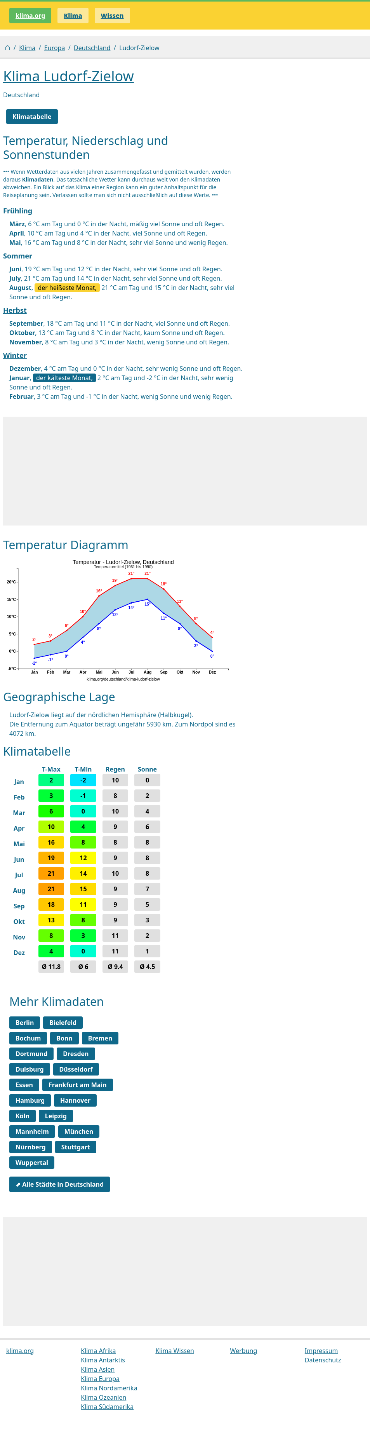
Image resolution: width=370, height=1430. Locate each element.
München (79, 1131)
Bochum (28, 1038)
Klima (27, 48)
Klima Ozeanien (103, 1397)
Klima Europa (100, 1378)
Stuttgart (75, 1147)
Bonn (64, 1038)
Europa (54, 48)
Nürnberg (31, 1147)
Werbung (243, 1350)
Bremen (100, 1038)
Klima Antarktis (103, 1360)
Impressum (321, 1350)
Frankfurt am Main (78, 1085)
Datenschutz (323, 1360)
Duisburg (30, 1069)
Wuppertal (32, 1162)
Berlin (25, 1022)
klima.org (30, 15)
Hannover (75, 1100)
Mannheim (32, 1131)
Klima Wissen (174, 1350)
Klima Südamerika (107, 1406)
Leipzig (56, 1116)
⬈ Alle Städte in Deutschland (60, 1184)
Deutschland (92, 48)
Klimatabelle (32, 116)
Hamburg (30, 1100)
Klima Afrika (98, 1350)
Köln (23, 1116)
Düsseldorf (76, 1069)
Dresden (76, 1053)
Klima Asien (98, 1369)
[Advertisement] (185, 471)
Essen (24, 1085)
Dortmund (31, 1053)
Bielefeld (62, 1022)
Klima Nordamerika (109, 1388)
